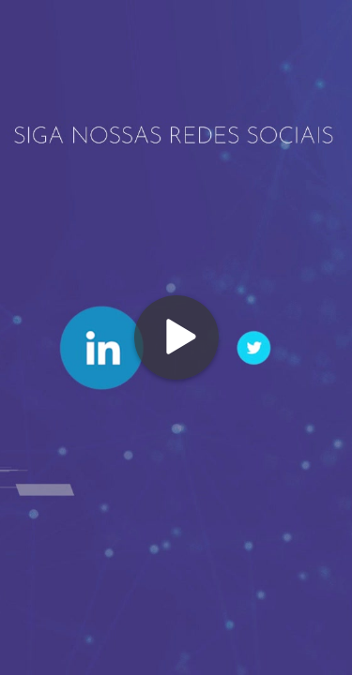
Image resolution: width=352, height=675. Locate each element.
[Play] (176, 337)
